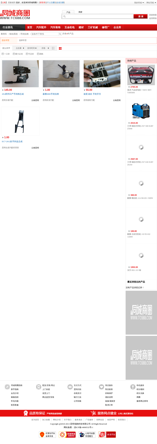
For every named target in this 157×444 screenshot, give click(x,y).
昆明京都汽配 (7, 100)
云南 (4, 2)
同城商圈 (18, 16)
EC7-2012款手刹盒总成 (12, 141)
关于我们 (67, 420)
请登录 (42, 2)
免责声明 (111, 420)
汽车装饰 (55, 27)
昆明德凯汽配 (89, 100)
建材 (81, 27)
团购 (40, 54)
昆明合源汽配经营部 (10, 148)
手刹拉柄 (24, 34)
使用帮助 (153, 18)
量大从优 (18, 54)
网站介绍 (57, 420)
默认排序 (6, 48)
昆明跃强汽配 (48, 100)
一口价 (6, 54)
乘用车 (4, 34)
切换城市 (12, 2)
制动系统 (14, 34)
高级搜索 (153, 15)
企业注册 (60, 2)
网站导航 (151, 3)
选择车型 (23, 40)
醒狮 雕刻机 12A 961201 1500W (140, 198)
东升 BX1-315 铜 (134, 270)
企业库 (117, 27)
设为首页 (35, 420)
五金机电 (70, 27)
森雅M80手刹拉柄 (51, 94)
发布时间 (31, 48)
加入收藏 (46, 420)
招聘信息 (100, 420)
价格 (45, 48)
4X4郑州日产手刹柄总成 (13, 94)
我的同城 (139, 3)
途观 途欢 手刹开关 (92, 94)
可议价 (30, 54)
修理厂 (105, 27)
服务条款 (78, 420)
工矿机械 (93, 27)
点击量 (20, 48)
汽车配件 (41, 27)
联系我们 (122, 420)
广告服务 (89, 420)
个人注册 (51, 2)
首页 (29, 27)
